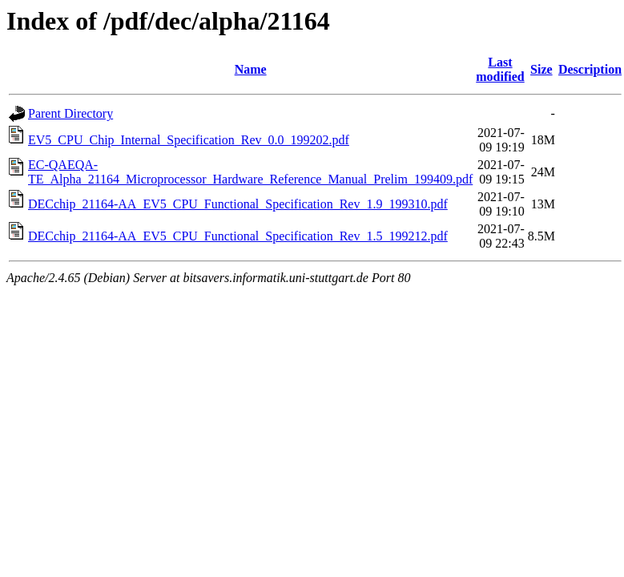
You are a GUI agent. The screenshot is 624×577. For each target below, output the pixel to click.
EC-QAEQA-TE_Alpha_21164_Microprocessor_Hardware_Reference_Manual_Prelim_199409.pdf (250, 172)
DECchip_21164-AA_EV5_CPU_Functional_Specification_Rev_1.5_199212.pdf (238, 236)
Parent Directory (70, 113)
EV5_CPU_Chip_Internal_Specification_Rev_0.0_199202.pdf (188, 140)
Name (251, 69)
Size (541, 69)
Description (590, 69)
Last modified (500, 69)
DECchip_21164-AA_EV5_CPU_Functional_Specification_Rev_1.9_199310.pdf (238, 204)
